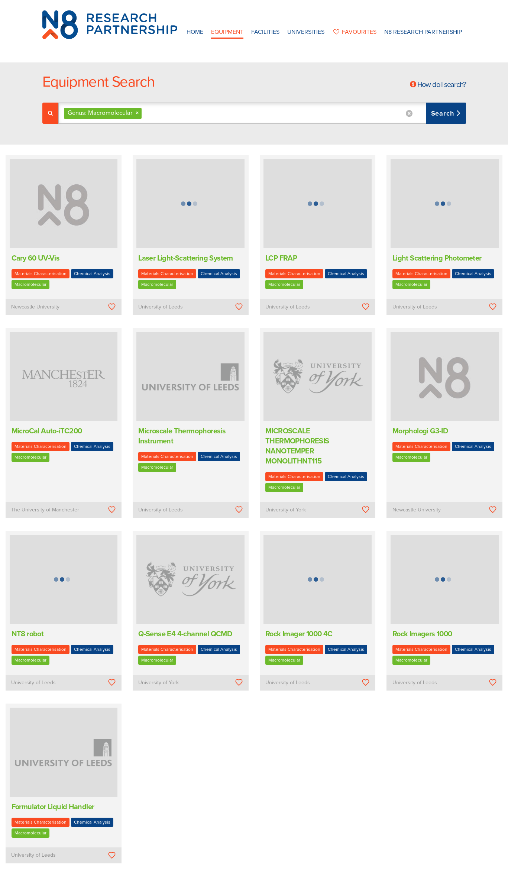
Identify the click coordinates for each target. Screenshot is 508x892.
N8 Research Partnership (423, 32)
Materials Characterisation (40, 273)
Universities (305, 32)
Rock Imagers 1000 (422, 634)
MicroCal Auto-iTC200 (47, 431)
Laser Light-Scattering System (185, 258)
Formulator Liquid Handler (53, 806)
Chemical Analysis (92, 273)
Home (195, 32)
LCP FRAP (281, 258)
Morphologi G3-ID (420, 431)
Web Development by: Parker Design (363, 884)
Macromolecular (30, 284)
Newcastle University (35, 307)
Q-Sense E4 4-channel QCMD (185, 634)
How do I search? (441, 84)
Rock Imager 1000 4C (299, 634)
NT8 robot (28, 634)
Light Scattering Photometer (437, 258)
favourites (354, 32)
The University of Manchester (45, 510)
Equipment (227, 32)
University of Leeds (160, 307)
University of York (285, 510)
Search (444, 113)
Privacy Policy (301, 884)
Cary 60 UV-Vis (36, 258)
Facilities (265, 32)
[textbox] (146, 113)
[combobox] (262, 113)
